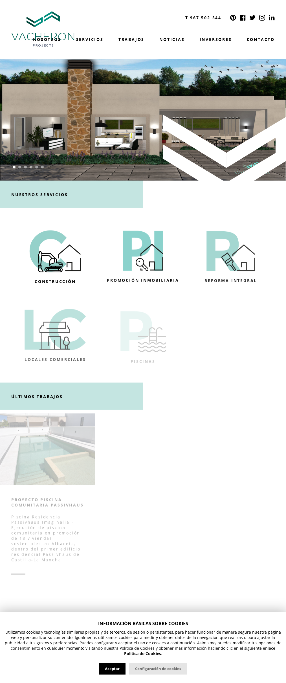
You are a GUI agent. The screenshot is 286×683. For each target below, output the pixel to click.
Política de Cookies (142, 653)
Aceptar (112, 668)
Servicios (90, 39)
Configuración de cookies (158, 668)
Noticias (171, 39)
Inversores (216, 39)
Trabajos (131, 39)
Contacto (261, 39)
